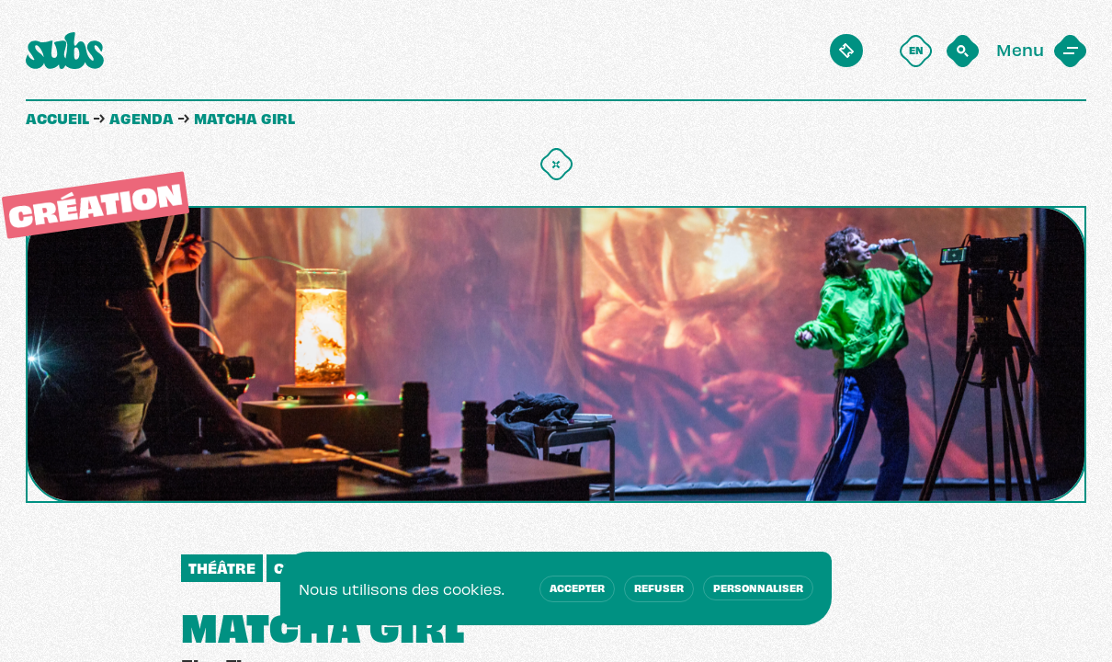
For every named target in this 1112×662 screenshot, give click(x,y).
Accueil (57, 117)
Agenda (141, 117)
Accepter (577, 587)
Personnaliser (758, 587)
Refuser (659, 587)
